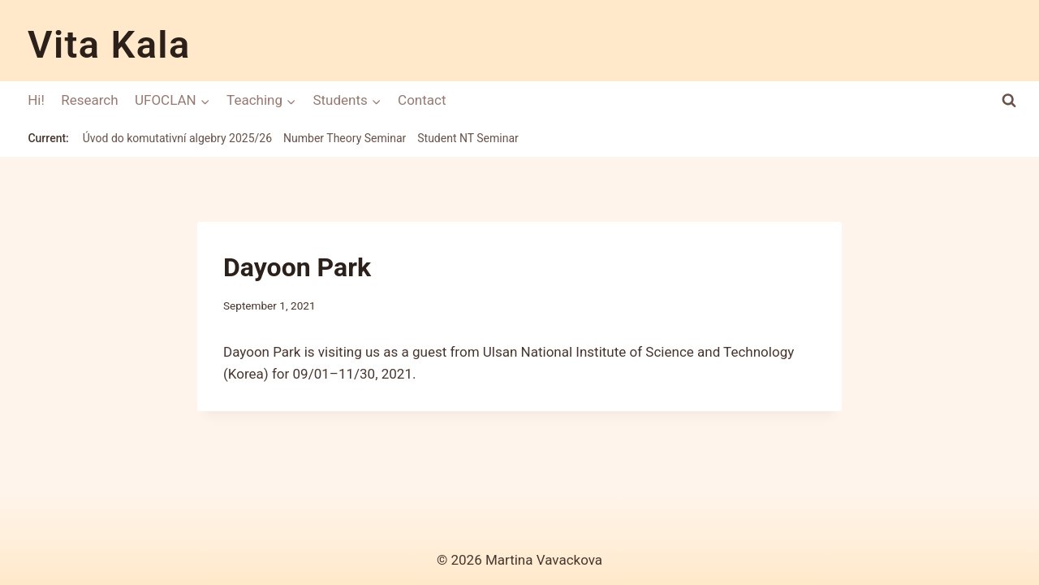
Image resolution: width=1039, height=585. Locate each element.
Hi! (36, 100)
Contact (422, 100)
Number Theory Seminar (344, 138)
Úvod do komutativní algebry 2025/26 (177, 138)
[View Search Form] (1009, 100)
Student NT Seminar (468, 138)
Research (89, 100)
